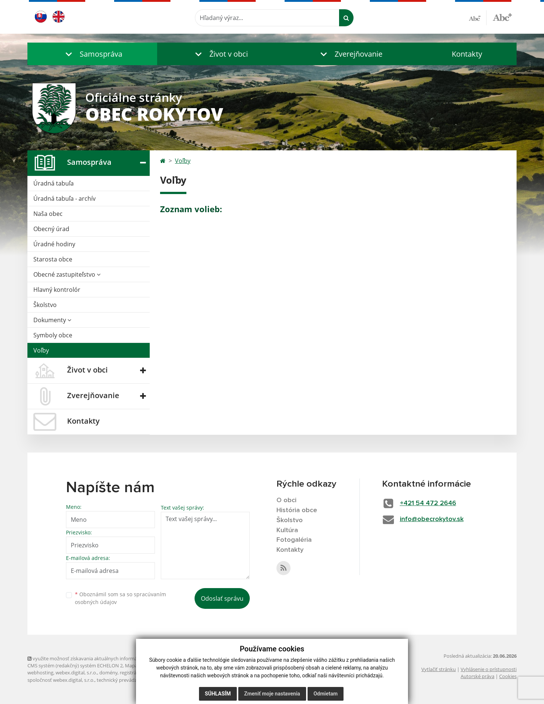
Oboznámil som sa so (120, 598)
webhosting (40, 672)
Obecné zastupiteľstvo (66, 274)
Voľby (41, 350)
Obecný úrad (51, 229)
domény (108, 672)
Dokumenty (52, 320)
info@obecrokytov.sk (432, 519)
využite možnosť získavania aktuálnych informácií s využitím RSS (100, 658)
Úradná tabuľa (53, 183)
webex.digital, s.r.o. (76, 672)
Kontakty (467, 54)
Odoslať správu (222, 598)
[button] (92, 54)
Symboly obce (52, 335)
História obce (296, 510)
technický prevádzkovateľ (125, 680)
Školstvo (45, 305)
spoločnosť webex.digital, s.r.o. (60, 680)
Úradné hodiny (54, 244)
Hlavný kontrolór (56, 290)
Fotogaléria (294, 540)
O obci (286, 500)
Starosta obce (52, 259)
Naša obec (48, 214)
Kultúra (287, 530)
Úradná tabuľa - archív (64, 198)
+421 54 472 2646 (428, 503)
